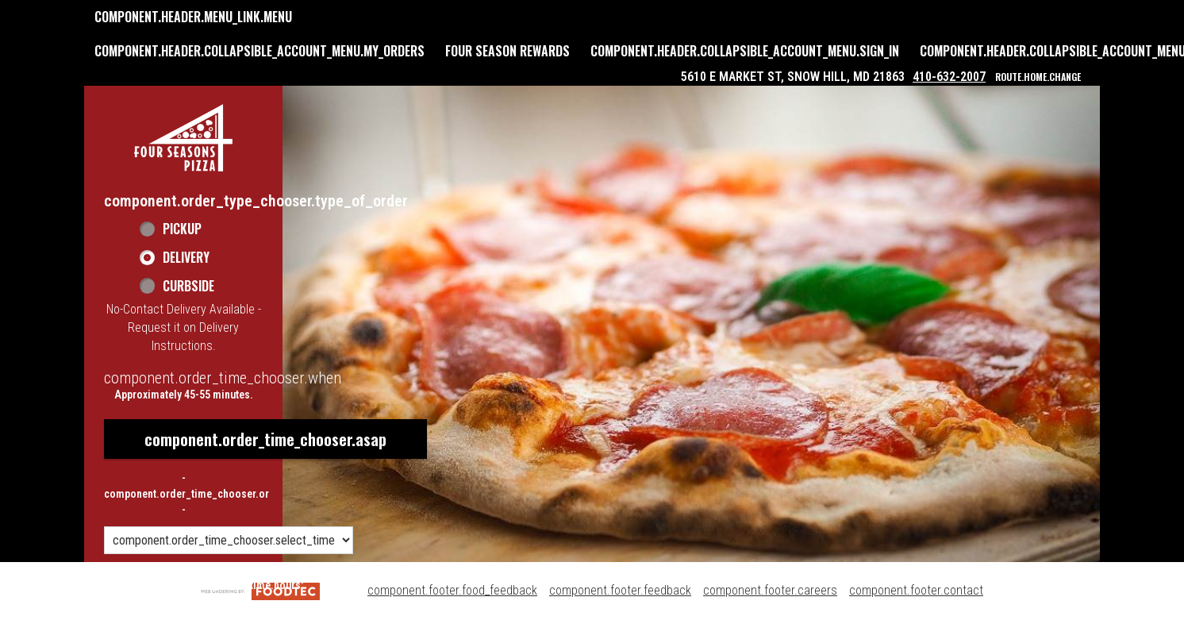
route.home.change (1038, 76)
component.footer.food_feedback (452, 590)
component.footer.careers (770, 590)
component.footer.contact (916, 590)
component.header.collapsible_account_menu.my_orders (259, 50)
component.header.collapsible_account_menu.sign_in (744, 50)
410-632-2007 (949, 76)
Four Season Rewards (507, 50)
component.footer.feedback (620, 590)
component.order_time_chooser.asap (265, 439)
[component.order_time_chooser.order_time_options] (228, 540)
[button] (183, 137)
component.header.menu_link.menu (193, 16)
